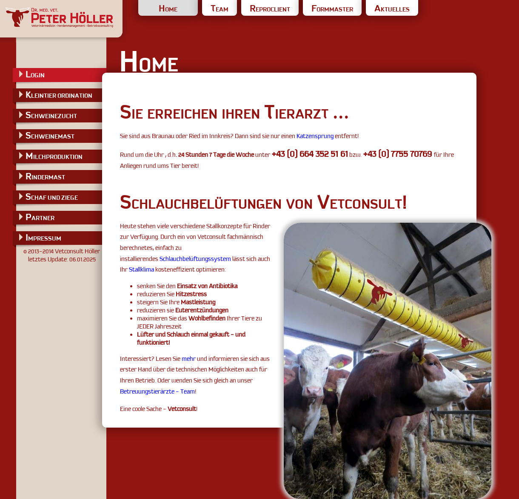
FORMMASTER (332, 9)
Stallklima (141, 269)
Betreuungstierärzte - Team (157, 391)
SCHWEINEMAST (50, 135)
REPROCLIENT (270, 9)
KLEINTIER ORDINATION (59, 94)
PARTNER (40, 217)
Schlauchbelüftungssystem (195, 259)
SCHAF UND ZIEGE (52, 196)
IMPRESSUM (43, 237)
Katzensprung (315, 136)
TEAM (219, 9)
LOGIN (35, 74)
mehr (189, 359)
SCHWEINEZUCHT (51, 115)
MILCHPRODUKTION (54, 156)
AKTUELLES (392, 9)
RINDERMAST (45, 176)
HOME (168, 9)
